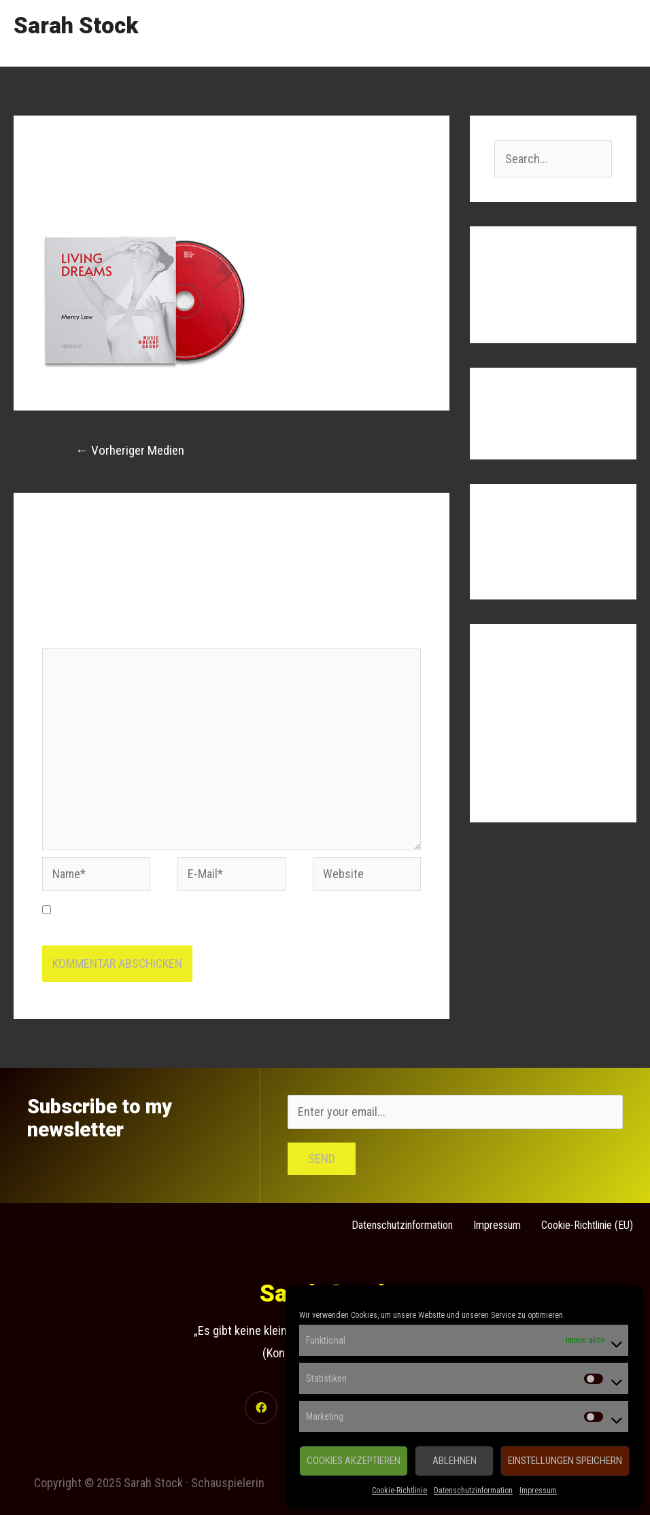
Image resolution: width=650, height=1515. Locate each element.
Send (321, 1158)
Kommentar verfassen (97, 203)
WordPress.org (531, 785)
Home (368, 33)
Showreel (430, 33)
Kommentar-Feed (536, 758)
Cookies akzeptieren (353, 1461)
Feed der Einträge (537, 730)
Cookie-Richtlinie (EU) (587, 1225)
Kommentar (74, 637)
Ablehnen (454, 1461)
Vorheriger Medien (129, 450)
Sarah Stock (76, 25)
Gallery (494, 33)
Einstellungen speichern (565, 1461)
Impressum (538, 1490)
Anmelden (518, 703)
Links (548, 33)
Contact (604, 33)
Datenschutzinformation (473, 1490)
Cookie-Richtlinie (399, 1490)
